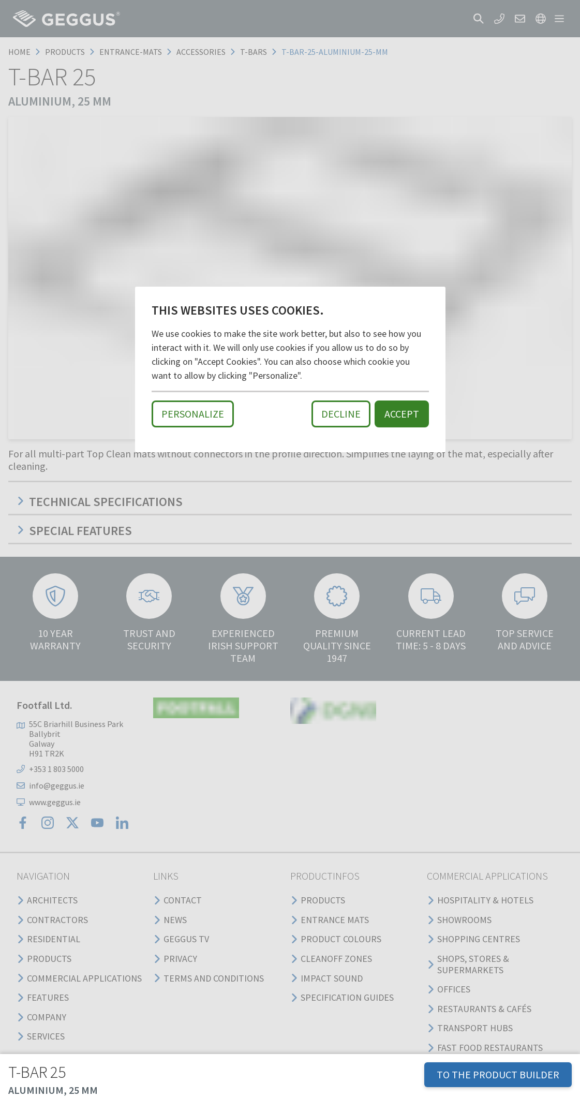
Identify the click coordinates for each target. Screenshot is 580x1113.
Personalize (192, 413)
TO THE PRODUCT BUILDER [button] (498, 1074)
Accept (401, 413)
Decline (341, 413)
